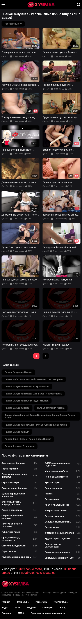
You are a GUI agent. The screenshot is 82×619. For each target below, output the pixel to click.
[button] (3, 4)
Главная (6, 602)
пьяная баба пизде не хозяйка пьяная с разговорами (34, 379)
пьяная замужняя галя (17, 432)
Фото (17, 607)
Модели (31, 607)
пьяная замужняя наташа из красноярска (27, 386)
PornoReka (41, 602)
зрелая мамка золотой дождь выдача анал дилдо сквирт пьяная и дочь (40, 416)
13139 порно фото (29, 569)
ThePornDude (61, 602)
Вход (63, 607)
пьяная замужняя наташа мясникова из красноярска (33, 393)
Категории (48, 607)
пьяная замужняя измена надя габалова (26, 401)
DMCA (21, 613)
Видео (5, 607)
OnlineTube (23, 602)
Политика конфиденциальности (48, 613)
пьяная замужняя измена (50, 408)
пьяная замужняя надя (17, 408)
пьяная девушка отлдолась (19, 446)
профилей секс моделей (38, 572)
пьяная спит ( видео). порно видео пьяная (28, 439)
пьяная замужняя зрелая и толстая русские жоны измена (36, 425)
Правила (6, 613)
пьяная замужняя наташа (18, 372)
